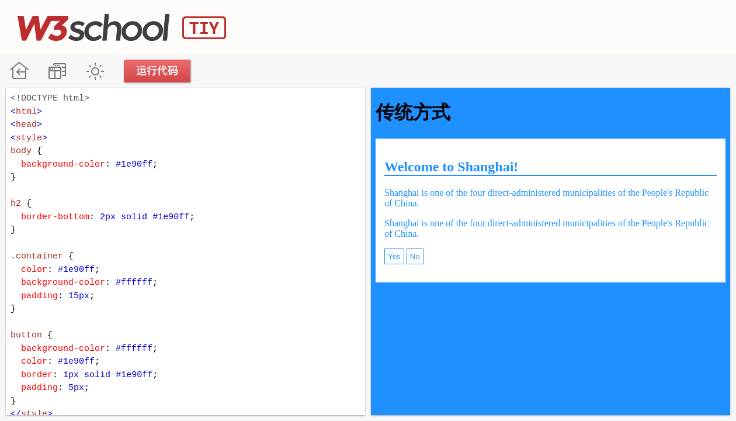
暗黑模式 (95, 71)
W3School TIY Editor (122, 27)
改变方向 (57, 71)
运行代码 (158, 71)
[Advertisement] (505, 26)
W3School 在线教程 (19, 71)
